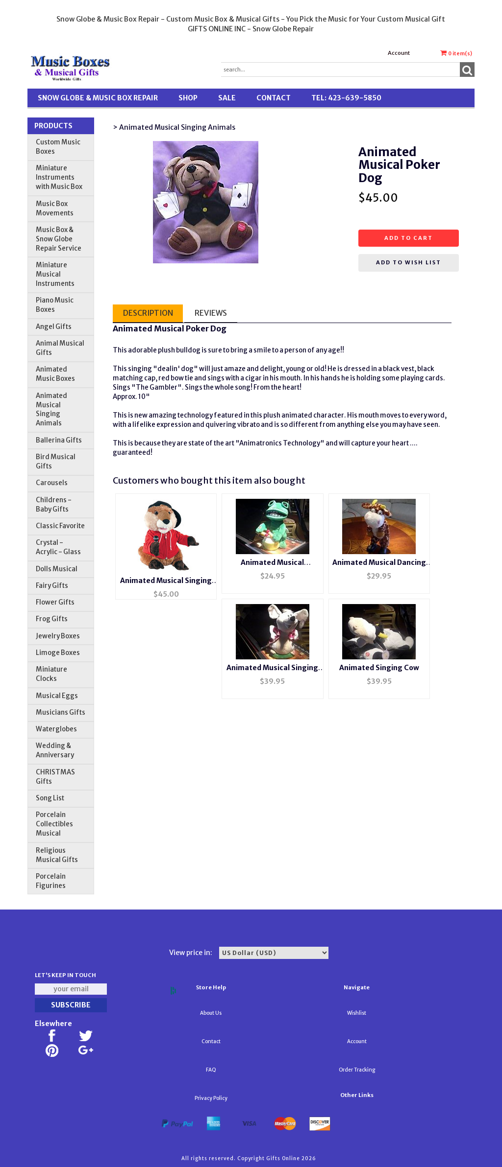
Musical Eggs (57, 696)
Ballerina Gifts (59, 440)
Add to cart (408, 237)
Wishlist (356, 1013)
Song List (50, 798)
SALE (227, 97)
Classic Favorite (60, 526)
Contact (273, 97)
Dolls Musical (56, 569)
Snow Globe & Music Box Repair (98, 97)
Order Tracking (357, 1070)
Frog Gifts (52, 619)
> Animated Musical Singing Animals (174, 127)
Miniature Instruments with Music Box (59, 177)
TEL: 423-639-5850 (346, 97)
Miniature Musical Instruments (55, 274)
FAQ (211, 1070)
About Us (211, 1013)
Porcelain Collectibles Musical (54, 824)
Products (53, 125)
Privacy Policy (211, 1098)
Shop (188, 97)
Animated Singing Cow (379, 667)
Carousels (52, 483)
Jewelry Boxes (58, 636)
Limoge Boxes (58, 653)
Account (399, 52)
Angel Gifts (54, 327)
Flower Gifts (55, 602)
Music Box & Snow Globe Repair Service (58, 239)
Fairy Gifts (52, 586)
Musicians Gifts (60, 712)
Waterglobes (56, 729)
